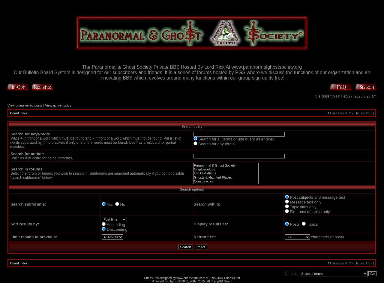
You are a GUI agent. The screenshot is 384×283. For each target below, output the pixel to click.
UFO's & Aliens (226, 173)
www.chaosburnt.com (191, 278)
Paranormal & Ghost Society (226, 165)
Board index (19, 113)
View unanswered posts (25, 105)
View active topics (58, 105)
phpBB (173, 281)
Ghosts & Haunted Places (226, 177)
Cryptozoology (226, 169)
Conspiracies (226, 181)
